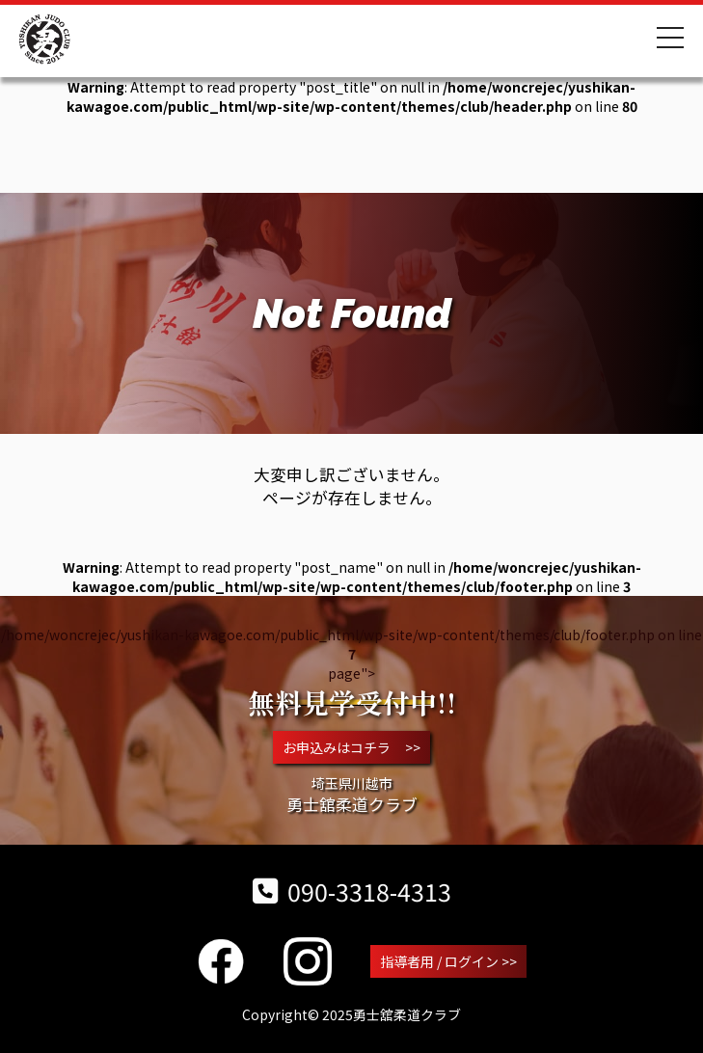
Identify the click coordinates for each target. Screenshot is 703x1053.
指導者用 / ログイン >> (448, 961)
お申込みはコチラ (351, 747)
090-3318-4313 (352, 891)
